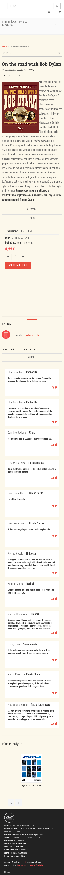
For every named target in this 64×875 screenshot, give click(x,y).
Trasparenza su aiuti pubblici (15, 856)
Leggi (54, 387)
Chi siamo (7, 872)
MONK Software (35, 862)
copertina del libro (31, 335)
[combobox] (30, 6)
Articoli (32, 357)
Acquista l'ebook (18, 265)
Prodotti (4, 47)
